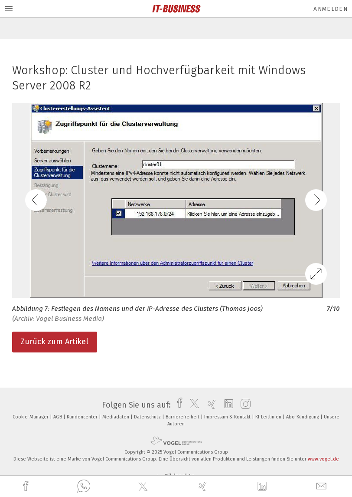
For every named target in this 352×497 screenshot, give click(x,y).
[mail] (322, 486)
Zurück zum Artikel (54, 341)
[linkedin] (263, 486)
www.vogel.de (323, 459)
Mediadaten (116, 417)
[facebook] (26, 486)
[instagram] (243, 405)
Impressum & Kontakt (228, 417)
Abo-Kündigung (303, 417)
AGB (58, 417)
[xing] (204, 486)
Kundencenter (83, 417)
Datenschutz (148, 417)
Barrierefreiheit (183, 417)
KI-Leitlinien (269, 417)
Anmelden (330, 9)
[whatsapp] (83, 487)
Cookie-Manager (31, 417)
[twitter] (144, 487)
